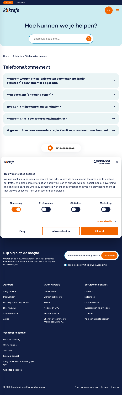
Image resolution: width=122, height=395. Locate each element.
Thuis (8, 2)
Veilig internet (9, 291)
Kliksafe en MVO (51, 308)
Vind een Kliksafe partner (97, 319)
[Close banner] (117, 162)
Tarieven (89, 313)
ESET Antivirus (9, 308)
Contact (89, 291)
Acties (6, 319)
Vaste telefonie (10, 313)
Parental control (11, 356)
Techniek (7, 350)
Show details (104, 221)
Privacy (104, 387)
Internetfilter (9, 297)
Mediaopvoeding (11, 339)
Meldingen (90, 297)
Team (47, 302)
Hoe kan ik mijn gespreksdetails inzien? (34, 107)
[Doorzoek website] (109, 10)
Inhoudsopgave (61, 148)
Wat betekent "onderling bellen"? (30, 95)
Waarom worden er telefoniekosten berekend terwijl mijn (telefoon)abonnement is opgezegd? (46, 81)
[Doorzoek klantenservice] (88, 38)
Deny (22, 231)
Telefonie (17, 56)
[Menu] (117, 10)
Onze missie (50, 291)
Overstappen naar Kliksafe (97, 308)
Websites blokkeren (12, 369)
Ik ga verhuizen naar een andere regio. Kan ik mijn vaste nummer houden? (57, 130)
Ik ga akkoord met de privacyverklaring (87, 265)
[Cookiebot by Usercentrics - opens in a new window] (96, 162)
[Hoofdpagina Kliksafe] (11, 10)
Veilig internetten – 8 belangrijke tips (18, 363)
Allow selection (61, 231)
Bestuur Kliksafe (51, 313)
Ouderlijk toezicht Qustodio (16, 302)
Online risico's (10, 345)
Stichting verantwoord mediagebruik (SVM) (55, 320)
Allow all (100, 231)
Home (6, 56)
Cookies (115, 387)
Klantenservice (92, 302)
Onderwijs (20, 2)
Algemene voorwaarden (87, 387)
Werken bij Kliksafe (53, 297)
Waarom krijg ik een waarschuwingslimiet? (37, 119)
